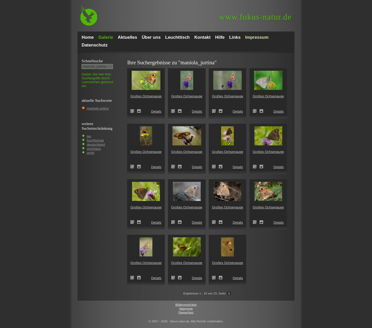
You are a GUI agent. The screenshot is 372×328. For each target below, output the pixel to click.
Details (156, 111)
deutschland (96, 144)
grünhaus (94, 149)
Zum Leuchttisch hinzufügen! (139, 111)
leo (89, 136)
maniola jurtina (98, 108)
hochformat (95, 140)
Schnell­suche (92, 61)
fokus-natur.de (255, 16)
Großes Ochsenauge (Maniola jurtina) (133, 111)
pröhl (90, 153)
